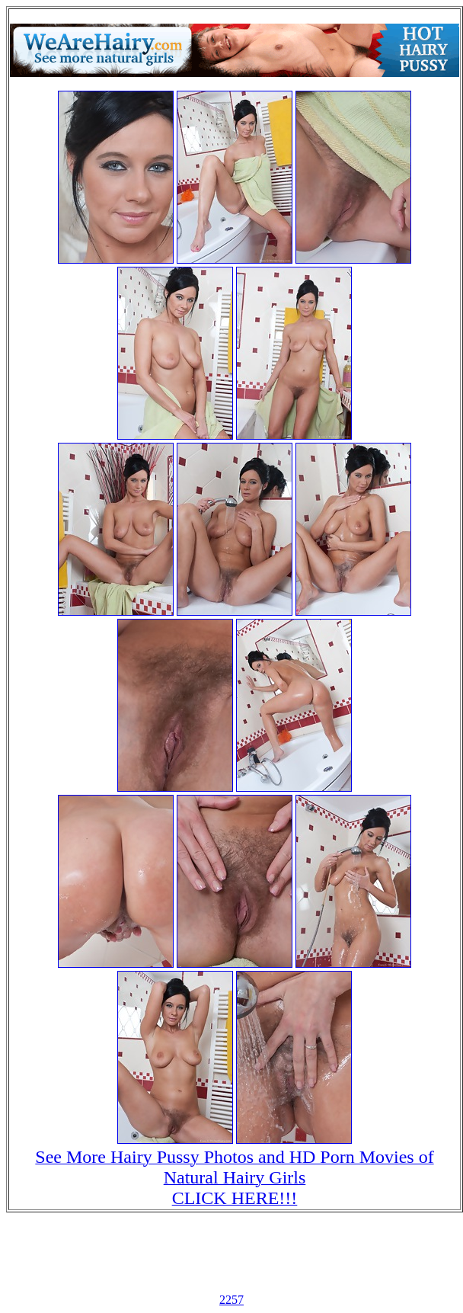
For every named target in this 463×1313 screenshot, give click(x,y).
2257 (231, 1299)
